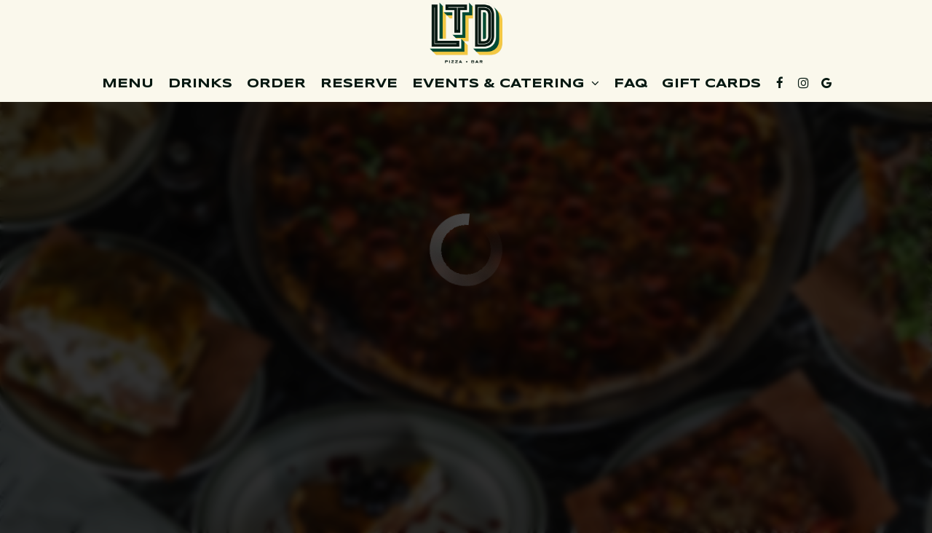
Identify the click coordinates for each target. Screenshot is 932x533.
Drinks (200, 84)
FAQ (630, 84)
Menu (128, 84)
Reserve (359, 84)
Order (276, 84)
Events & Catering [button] (505, 83)
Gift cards (711, 84)
